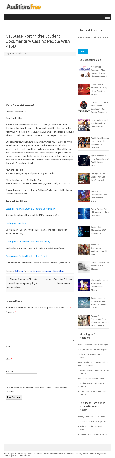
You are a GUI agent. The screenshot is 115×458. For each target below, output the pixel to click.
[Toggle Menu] (107, 17)
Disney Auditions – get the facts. (92, 417)
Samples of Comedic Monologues (92, 349)
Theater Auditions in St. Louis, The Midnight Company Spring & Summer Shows (22, 283)
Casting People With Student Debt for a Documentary (30, 209)
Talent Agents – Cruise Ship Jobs (92, 421)
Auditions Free (25, 455)
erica (12, 53)
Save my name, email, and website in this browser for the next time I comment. (37, 389)
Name (9, 346)
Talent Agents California (14, 453)
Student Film (58, 271)
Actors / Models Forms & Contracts (59, 453)
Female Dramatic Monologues (91, 378)
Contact (7, 455)
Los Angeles (35, 271)
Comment (11, 312)
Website (9, 371)
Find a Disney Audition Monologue (93, 345)
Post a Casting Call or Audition (93, 37)
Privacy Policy (82, 453)
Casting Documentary (16, 223)
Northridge (46, 271)
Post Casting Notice (97, 453)
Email (9, 359)
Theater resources (34, 453)
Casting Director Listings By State (92, 434)
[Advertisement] (40, 79)
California (19, 271)
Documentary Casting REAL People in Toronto (27, 256)
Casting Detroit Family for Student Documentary (28, 241)
